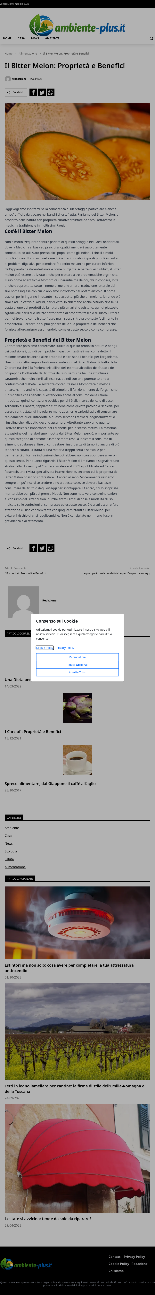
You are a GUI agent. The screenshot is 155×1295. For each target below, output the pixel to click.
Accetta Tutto (77, 672)
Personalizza (77, 657)
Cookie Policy (44, 648)
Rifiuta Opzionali (77, 665)
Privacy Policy (65, 648)
